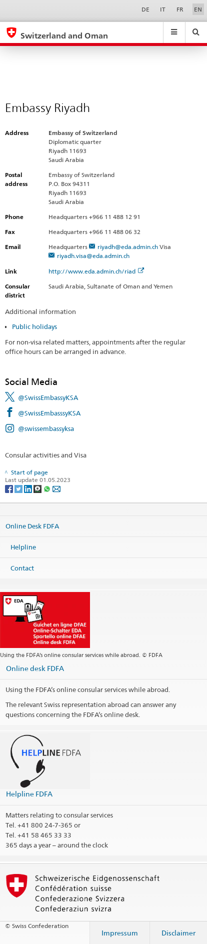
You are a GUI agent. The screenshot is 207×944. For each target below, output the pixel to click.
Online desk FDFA (35, 668)
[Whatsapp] (47, 488)
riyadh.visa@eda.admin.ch (93, 255)
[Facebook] (9, 488)
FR (180, 9)
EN (198, 9)
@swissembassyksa (46, 428)
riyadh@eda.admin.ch (128, 247)
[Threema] (38, 488)
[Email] (56, 488)
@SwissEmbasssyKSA (49, 413)
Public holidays (34, 326)
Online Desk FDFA (32, 526)
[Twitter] (19, 488)
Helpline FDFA (29, 794)
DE (146, 9)
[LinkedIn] (29, 488)
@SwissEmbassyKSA (48, 398)
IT (163, 9)
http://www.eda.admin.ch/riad (96, 271)
